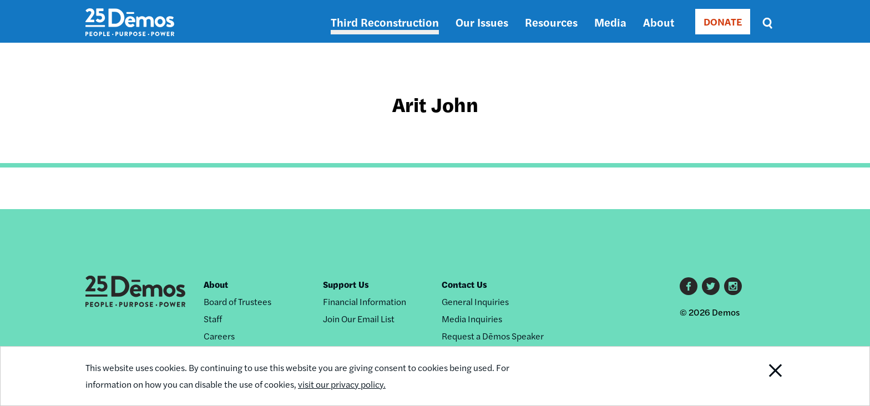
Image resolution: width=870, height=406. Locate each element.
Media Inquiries (472, 318)
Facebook (688, 286)
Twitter (711, 286)
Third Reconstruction (385, 22)
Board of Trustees (237, 301)
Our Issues (482, 22)
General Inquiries (475, 301)
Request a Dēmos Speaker (493, 335)
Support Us (346, 284)
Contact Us (464, 284)
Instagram (733, 286)
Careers (219, 335)
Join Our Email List (358, 318)
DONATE (723, 21)
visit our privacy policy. (342, 384)
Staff (213, 318)
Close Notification (762, 376)
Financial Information (364, 301)
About (658, 22)
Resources (551, 22)
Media (610, 22)
